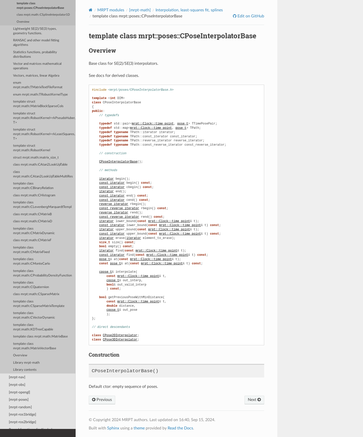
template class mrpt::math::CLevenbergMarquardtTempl (42, 205)
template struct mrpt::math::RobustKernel (31, 148)
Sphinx (113, 428)
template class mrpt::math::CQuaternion (31, 285)
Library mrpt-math (26, 362)
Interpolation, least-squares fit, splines (189, 10)
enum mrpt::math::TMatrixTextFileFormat (38, 85)
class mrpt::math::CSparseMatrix (36, 294)
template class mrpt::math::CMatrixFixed (31, 250)
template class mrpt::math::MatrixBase (40, 336)
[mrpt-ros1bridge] (22, 414)
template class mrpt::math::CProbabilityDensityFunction (42, 273)
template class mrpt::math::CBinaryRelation (33, 186)
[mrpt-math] (140, 10)
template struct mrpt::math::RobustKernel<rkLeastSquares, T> (44, 134)
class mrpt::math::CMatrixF (32, 240)
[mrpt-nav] (17, 377)
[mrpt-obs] (17, 385)
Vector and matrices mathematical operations (37, 66)
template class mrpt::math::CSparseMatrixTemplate (39, 304)
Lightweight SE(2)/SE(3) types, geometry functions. (35, 31)
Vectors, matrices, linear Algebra (36, 75)
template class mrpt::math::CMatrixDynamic (34, 231)
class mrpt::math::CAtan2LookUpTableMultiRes (43, 174)
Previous (102, 400)
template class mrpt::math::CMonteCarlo (31, 261)
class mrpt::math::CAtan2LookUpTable (40, 164)
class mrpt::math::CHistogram (34, 195)
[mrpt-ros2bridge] (22, 422)
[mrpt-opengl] (19, 392)
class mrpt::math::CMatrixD (32, 221)
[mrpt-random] (20, 407)
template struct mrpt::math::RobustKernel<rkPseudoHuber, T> (44, 118)
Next (254, 400)
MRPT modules (110, 10)
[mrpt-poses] (18, 399)
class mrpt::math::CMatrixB (32, 214)
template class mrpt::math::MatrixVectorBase (34, 346)
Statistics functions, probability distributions (35, 54)
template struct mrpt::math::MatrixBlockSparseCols (38, 104)
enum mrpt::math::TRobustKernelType (40, 94)
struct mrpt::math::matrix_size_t (36, 157)
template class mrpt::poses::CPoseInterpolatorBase (40, 5)
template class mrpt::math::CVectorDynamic (34, 315)
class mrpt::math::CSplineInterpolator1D (43, 14)
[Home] (91, 10)
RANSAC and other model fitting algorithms (36, 43)
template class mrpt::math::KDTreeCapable (33, 327)
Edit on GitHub (250, 16)
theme (139, 428)
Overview (23, 21)
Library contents (25, 369)
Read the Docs (180, 428)
